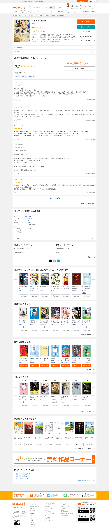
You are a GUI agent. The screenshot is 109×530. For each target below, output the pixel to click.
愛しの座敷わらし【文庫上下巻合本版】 (69, 439)
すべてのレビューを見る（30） (87, 203)
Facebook (32, 524)
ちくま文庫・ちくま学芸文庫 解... (44, 360)
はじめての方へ (86, 11)
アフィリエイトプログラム (51, 520)
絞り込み (29, 7)
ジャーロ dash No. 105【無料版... (86, 360)
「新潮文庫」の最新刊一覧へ (87, 334)
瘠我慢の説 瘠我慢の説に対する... (86, 288)
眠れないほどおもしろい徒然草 (55, 287)
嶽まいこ (68, 362)
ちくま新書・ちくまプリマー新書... (55, 360)
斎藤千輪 (63, 362)
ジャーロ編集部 (86, 362)
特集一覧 (32, 508)
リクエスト (47, 518)
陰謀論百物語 (78, 437)
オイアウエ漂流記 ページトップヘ (85, 481)
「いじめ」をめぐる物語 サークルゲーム (59, 439)
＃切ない (31, 76)
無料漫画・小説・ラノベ (35, 506)
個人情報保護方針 (65, 512)
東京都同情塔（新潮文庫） (33, 321)
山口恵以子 (53, 399)
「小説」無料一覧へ (90, 370)
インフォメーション (49, 515)
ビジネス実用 (68, 11)
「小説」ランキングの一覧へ (87, 411)
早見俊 (83, 324)
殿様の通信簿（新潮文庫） (22, 321)
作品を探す (47, 506)
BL (38, 11)
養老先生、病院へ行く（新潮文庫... (44, 322)
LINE (31, 515)
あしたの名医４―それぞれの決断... (65, 322)
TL (45, 11)
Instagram (32, 518)
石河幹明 (84, 290)
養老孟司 (42, 324)
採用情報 (63, 508)
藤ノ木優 (63, 324)
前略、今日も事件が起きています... (34, 288)
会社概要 (63, 504)
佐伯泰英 (63, 399)
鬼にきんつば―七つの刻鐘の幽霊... (55, 322)
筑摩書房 (32, 362)
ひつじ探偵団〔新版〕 (22, 396)
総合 (16, 11)
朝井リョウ (32, 399)
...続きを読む (41, 96)
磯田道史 (21, 324)
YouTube (32, 522)
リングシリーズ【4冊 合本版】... (86, 397)
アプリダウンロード (49, 508)
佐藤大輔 (74, 290)
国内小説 (31, 218)
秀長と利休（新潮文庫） (86, 321)
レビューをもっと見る (54, 198)
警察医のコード (44, 286)
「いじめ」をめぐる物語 (49, 438)
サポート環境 (48, 512)
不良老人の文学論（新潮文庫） (76, 321)
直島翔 (41, 290)
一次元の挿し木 (76, 396)
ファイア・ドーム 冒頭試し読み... (23, 360)
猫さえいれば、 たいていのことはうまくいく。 (18, 439)
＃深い (17, 76)
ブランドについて (65, 506)
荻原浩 (33, 23)
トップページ (33, 504)
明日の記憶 (27, 437)
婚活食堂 (53, 396)
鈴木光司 (84, 399)
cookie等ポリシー (65, 515)
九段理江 (32, 324)
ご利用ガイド (93, 11)
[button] (23, 296)
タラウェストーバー (66, 290)
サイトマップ (64, 517)
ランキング (32, 510)
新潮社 (27, 220)
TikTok (31, 520)
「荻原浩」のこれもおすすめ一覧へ (86, 448)
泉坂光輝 (74, 362)
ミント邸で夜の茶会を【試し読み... (65, 360)
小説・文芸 (60, 11)
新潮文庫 (27, 222)
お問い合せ (47, 517)
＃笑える (24, 76)
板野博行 (53, 290)
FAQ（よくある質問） (50, 513)
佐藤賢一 (21, 290)
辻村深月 (21, 362)
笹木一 (52, 324)
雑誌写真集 (75, 11)
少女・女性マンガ (31, 11)
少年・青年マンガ (23, 11)
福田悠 (31, 290)
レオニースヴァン (23, 399)
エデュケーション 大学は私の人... (65, 288)
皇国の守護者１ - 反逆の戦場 (76, 287)
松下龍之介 (74, 399)
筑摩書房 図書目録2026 (34, 359)
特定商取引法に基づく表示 (67, 513)
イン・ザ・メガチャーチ (34, 396)
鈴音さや (42, 399)
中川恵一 (47, 324)
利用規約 (63, 510)
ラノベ (52, 11)
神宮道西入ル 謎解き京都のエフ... (76, 359)
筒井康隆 (74, 324)
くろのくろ (79, 362)
